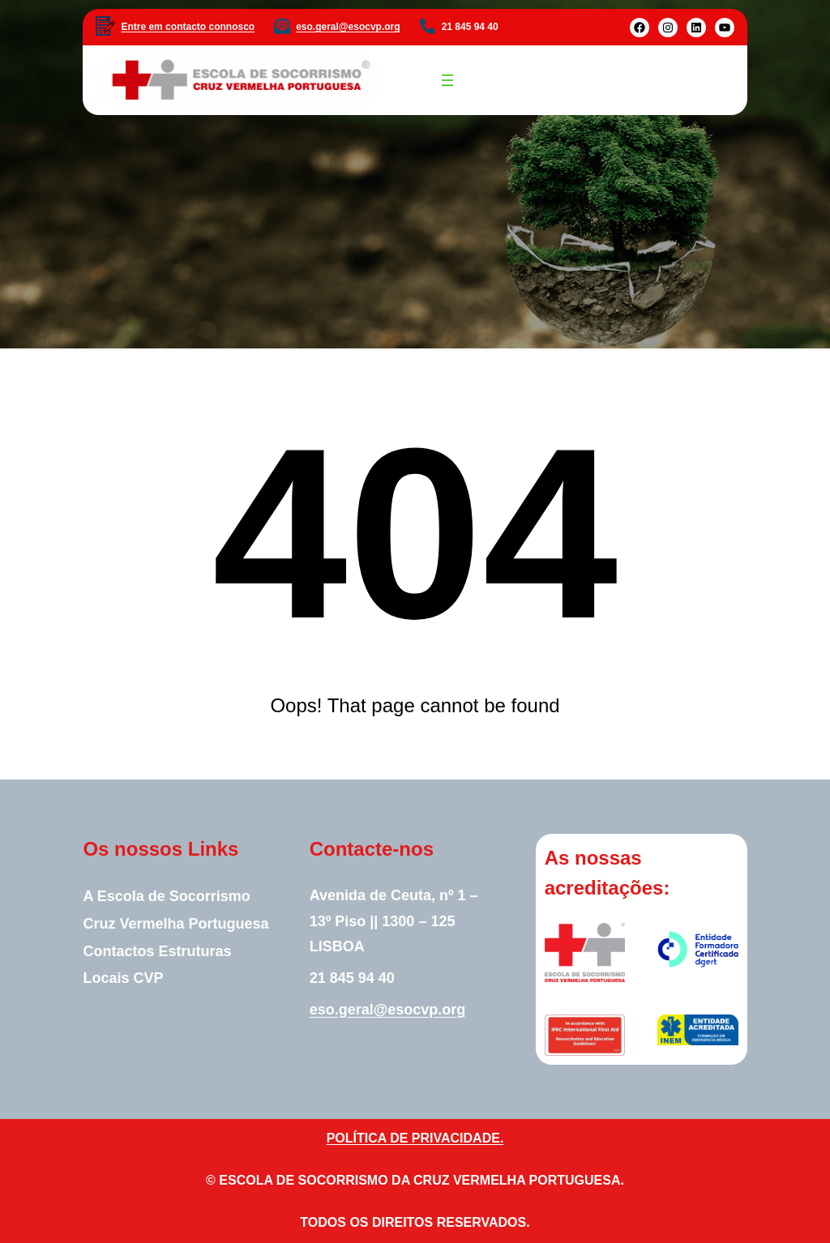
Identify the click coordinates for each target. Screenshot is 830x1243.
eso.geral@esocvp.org (348, 26)
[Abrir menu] (447, 80)
